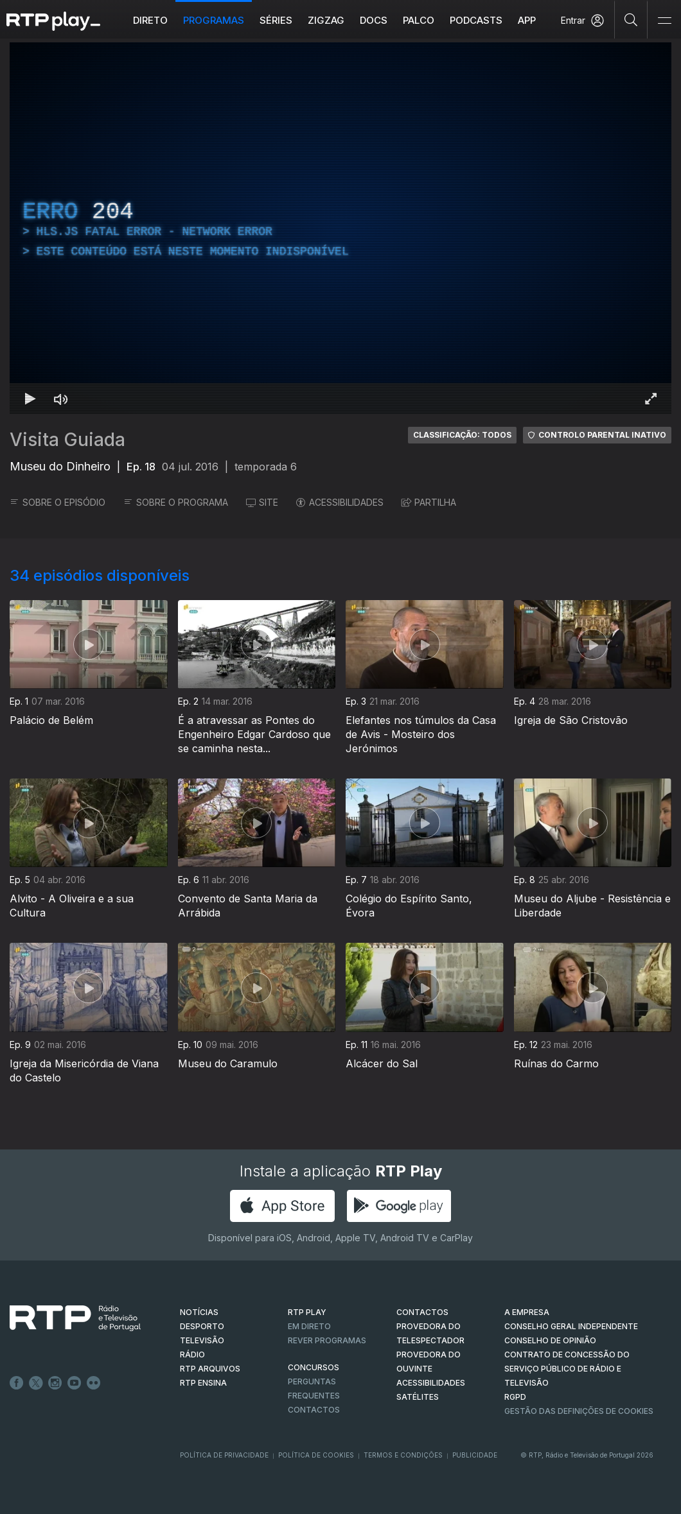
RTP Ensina (203, 1383)
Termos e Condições (403, 1455)
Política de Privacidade (224, 1455)
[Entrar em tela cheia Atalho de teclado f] (650, 398)
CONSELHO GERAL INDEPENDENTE (571, 1326)
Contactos (314, 1410)
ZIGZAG (326, 20)
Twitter (36, 1383)
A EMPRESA (526, 1312)
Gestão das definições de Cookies (578, 1411)
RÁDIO (192, 1354)
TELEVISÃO (202, 1340)
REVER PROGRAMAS (327, 1340)
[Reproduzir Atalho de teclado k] (30, 398)
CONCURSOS (313, 1367)
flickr (94, 1383)
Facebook (17, 1383)
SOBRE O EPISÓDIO (57, 502)
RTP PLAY (307, 1312)
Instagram (55, 1383)
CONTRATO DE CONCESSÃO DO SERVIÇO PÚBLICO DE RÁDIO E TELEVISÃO (567, 1369)
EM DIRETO (309, 1326)
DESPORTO (202, 1326)
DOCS (373, 20)
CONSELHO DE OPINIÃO (550, 1340)
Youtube (74, 1383)
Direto (150, 20)
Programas (213, 20)
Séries (276, 20)
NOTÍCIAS (199, 1312)
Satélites (417, 1397)
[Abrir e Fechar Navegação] (664, 21)
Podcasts (476, 20)
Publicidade (474, 1455)
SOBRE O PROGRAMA (175, 502)
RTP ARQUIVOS (210, 1368)
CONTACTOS (422, 1312)
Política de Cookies (316, 1455)
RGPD (515, 1397)
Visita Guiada (67, 440)
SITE (262, 502)
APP (527, 20)
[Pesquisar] (631, 19)
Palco (418, 20)
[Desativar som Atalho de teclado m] (61, 398)
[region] (340, 228)
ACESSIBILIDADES (340, 502)
